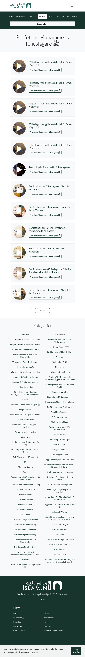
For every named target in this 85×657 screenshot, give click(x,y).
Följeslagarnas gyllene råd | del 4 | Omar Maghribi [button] (50, 84)
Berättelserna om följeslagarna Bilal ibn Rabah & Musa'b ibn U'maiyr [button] (50, 271)
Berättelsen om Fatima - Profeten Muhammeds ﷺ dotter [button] (47, 229)
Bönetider (17, 626)
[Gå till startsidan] (20, 6)
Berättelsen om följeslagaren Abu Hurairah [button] (47, 250)
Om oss (47, 626)
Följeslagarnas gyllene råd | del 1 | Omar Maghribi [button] (50, 146)
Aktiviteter (48, 617)
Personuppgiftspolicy (53, 630)
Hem (15, 613)
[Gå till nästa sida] (51, 310)
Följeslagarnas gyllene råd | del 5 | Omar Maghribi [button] (50, 63)
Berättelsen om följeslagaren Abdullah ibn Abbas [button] (49, 291)
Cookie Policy (19, 630)
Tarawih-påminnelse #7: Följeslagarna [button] (49, 167)
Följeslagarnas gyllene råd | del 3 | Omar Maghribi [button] (50, 105)
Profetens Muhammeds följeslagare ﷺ (45, 70)
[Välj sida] (42, 310)
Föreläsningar (19, 617)
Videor (47, 622)
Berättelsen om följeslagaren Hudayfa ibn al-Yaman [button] (49, 208)
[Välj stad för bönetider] (42, 23)
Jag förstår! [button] (76, 651)
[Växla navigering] (72, 6)
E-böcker (17, 622)
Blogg (46, 613)
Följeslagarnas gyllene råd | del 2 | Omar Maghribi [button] (50, 126)
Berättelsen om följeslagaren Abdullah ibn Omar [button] (49, 188)
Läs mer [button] (34, 652)
